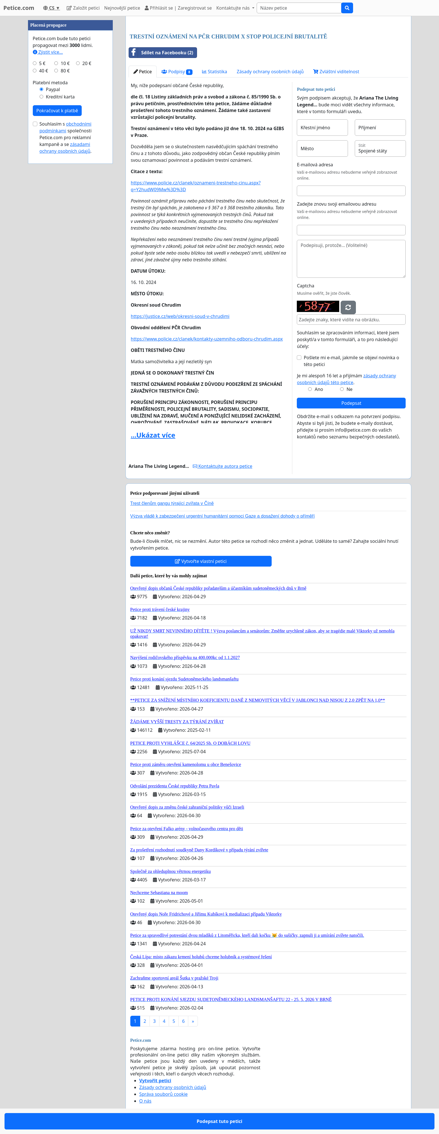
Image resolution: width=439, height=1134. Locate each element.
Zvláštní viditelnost (336, 71)
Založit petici (83, 8)
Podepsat (351, 403)
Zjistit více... (48, 52)
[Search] (299, 8)
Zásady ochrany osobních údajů (270, 71)
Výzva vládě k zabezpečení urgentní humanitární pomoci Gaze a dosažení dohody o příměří (222, 516)
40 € (43, 71)
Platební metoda (50, 82)
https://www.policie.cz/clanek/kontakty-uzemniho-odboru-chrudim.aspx (207, 339)
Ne (350, 389)
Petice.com (18, 8)
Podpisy (177, 71)
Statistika (214, 71)
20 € (86, 63)
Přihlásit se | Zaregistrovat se (178, 8)
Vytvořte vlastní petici (201, 561)
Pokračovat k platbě (57, 110)
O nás (145, 1101)
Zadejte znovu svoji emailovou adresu (336, 204)
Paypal (53, 89)
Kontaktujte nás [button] (233, 8)
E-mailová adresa (315, 165)
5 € (42, 63)
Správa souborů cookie (163, 1094)
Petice (142, 71)
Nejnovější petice (122, 8)
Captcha (305, 286)
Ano (319, 389)
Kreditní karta (60, 97)
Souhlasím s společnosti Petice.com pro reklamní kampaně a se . (66, 137)
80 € (65, 71)
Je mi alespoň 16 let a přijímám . (346, 379)
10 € (65, 63)
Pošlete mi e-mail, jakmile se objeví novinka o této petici (351, 360)
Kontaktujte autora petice (222, 466)
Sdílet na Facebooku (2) (161, 53)
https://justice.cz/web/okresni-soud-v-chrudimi (180, 316)
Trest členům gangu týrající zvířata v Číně (172, 503)
